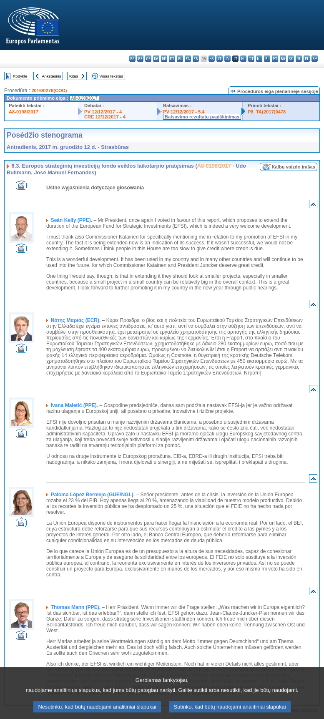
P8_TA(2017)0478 (267, 111)
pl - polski (267, 58)
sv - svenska (314, 58)
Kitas (73, 76)
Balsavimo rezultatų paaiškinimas (202, 116)
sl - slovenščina (299, 58)
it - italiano (219, 58)
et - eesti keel (172, 58)
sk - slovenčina (291, 58)
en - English (188, 58)
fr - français (196, 58)
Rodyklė (20, 76)
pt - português (275, 58)
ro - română (283, 58)
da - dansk (156, 58)
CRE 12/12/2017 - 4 (105, 116)
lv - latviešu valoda (227, 58)
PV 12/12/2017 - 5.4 (184, 111)
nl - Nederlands (259, 58)
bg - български (132, 58)
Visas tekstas (111, 76)
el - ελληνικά (180, 58)
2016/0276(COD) (49, 90)
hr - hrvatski (211, 58)
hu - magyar (243, 58)
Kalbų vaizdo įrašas (293, 166)
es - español (140, 58)
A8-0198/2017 (23, 111)
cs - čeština (148, 58)
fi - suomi (307, 58)
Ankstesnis (51, 76)
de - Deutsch (164, 58)
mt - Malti (251, 58)
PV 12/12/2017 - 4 (103, 111)
